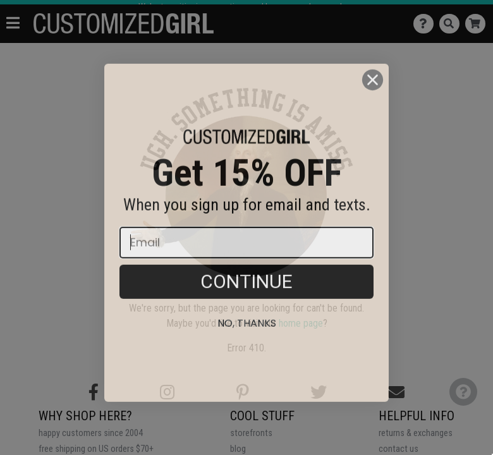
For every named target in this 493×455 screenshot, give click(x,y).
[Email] (246, 263)
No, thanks (246, 344)
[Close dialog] (373, 101)
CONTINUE (246, 302)
